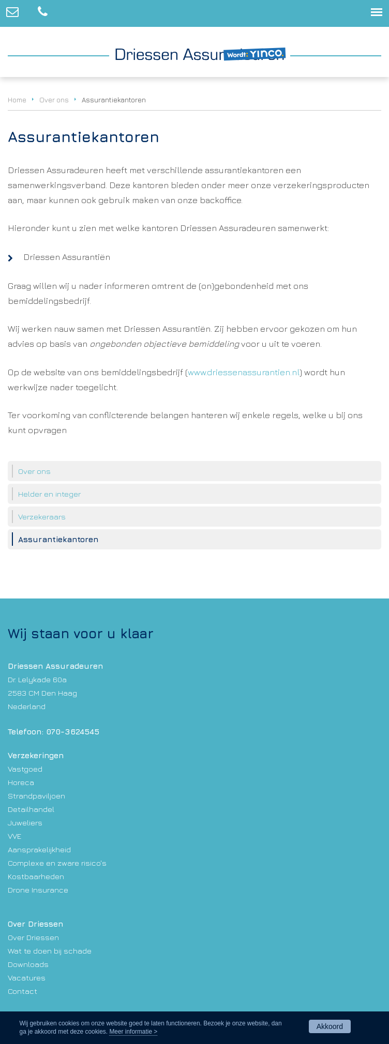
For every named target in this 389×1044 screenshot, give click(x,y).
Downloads (28, 964)
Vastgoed (25, 768)
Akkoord (330, 1026)
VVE (14, 835)
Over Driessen (33, 937)
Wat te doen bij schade (50, 950)
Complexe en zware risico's (57, 862)
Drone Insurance (38, 889)
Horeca (21, 782)
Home (17, 100)
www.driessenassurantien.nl (244, 372)
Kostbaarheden (36, 876)
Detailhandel (31, 808)
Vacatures (27, 977)
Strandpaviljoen (36, 795)
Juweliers (25, 822)
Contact (22, 990)
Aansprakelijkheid (39, 849)
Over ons (54, 100)
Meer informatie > (133, 1031)
